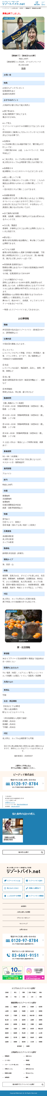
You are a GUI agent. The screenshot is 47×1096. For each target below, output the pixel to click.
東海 (40, 992)
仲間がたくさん (9, 1069)
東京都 (23, 1015)
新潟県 (40, 1015)
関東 (23, 992)
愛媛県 (23, 1037)
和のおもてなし (30, 1073)
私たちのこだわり (13, 888)
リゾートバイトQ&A (35, 881)
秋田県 (40, 1006)
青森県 (15, 1006)
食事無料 (7, 1077)
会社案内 (23, 906)
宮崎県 (40, 1042)
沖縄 (40, 997)
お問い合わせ (23, 929)
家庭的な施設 (8, 1073)
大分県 (32, 1042)
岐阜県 (6, 1024)
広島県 (32, 1033)
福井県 (23, 1020)
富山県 (6, 1020)
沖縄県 (27, 1046)
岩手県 (23, 1006)
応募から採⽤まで (34, 888)
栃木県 (32, 1011)
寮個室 (27, 1060)
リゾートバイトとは (13, 881)
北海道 (6, 992)
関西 (7, 997)
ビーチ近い (7, 1060)
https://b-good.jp (15, 806)
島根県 (15, 1033)
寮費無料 (7, 1056)
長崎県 (15, 1042)
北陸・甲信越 (32, 992)
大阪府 (15, 1028)
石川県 (15, 1020)
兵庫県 (23, 1028)
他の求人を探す (23, 852)
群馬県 (40, 1011)
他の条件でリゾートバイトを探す (28, 1084)
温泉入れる (28, 1056)
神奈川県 (32, 1015)
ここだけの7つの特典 (14, 896)
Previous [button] (3, 31)
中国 (15, 997)
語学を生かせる (30, 1069)
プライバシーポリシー (23, 918)
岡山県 (23, 1033)
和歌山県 (40, 1028)
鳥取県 (6, 1033)
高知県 (32, 1037)
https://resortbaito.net (22, 804)
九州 (32, 997)
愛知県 (23, 1024)
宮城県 (32, 1006)
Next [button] (44, 31)
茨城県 (23, 1011)
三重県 (32, 1024)
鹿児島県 (19, 1046)
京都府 (6, 1028)
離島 (27, 1077)
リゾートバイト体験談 (36, 896)
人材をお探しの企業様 (23, 912)
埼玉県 (6, 1015)
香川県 (15, 1037)
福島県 (15, 1011)
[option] (23, 33)
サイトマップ (23, 923)
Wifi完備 (28, 1064)
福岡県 (40, 1037)
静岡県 (21, 8)
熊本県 (23, 1042)
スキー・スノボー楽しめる (11, 1064)
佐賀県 (6, 1042)
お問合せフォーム (10, 802)
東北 (15, 992)
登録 (37, 3)
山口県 (40, 1033)
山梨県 (32, 1020)
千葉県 (15, 1015)
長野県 (40, 1020)
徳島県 (6, 1037)
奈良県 (32, 1028)
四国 (23, 997)
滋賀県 (40, 1024)
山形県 (6, 1011)
